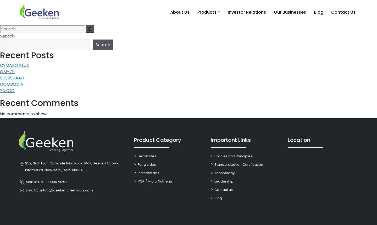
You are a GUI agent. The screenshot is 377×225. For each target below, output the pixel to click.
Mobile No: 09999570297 (46, 181)
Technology (224, 172)
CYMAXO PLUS (14, 65)
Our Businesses (290, 12)
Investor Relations (247, 12)
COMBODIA (11, 84)
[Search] (90, 29)
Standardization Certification (238, 164)
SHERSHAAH (12, 78)
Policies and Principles (233, 156)
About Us (180, 12)
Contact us (223, 189)
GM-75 (7, 72)
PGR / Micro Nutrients (155, 181)
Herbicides (147, 156)
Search (7, 36)
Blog (318, 12)
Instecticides (148, 172)
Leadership (224, 181)
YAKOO (7, 91)
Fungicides (147, 164)
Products (207, 12)
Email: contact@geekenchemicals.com (59, 190)
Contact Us (343, 12)
